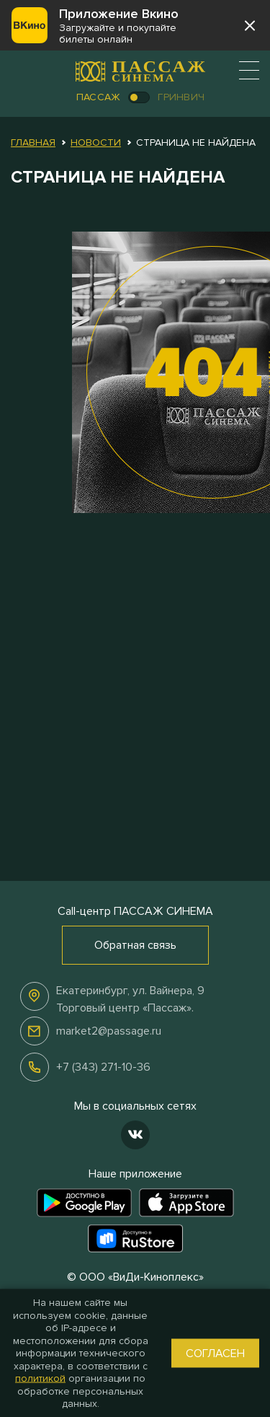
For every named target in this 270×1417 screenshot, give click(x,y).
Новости (96, 142)
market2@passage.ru (108, 1031)
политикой (40, 1378)
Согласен (215, 1353)
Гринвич (181, 97)
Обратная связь (135, 945)
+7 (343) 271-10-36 (103, 1067)
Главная (33, 142)
